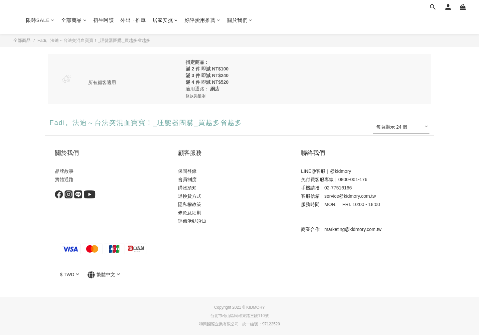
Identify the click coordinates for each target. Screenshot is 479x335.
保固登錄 (187, 171)
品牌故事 (64, 171)
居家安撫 (165, 20)
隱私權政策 (189, 204)
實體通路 (64, 179)
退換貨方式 (189, 196)
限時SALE (40, 20)
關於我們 (239, 20)
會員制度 (187, 179)
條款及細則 (189, 212)
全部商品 (74, 20)
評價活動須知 (192, 221)
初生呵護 (103, 20)
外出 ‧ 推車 (133, 20)
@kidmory (340, 171)
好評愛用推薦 (203, 20)
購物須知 (187, 187)
